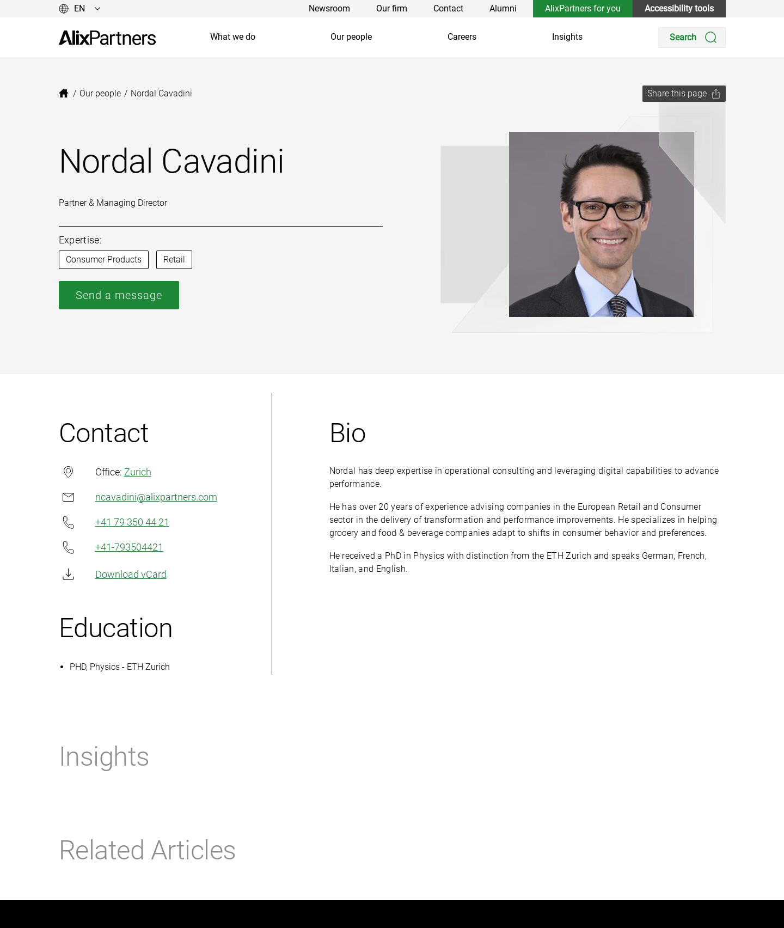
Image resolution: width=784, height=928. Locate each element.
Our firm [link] (391, 8)
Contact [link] (448, 8)
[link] (107, 37)
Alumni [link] (503, 8)
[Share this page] (684, 94)
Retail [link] (174, 259)
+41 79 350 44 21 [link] (114, 522)
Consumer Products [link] (104, 259)
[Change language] (80, 8)
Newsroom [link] (329, 8)
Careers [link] (462, 37)
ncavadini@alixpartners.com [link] (138, 497)
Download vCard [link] (113, 574)
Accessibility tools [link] (679, 8)
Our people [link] (351, 37)
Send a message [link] (119, 295)
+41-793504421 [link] (111, 547)
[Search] (692, 37)
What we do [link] (232, 37)
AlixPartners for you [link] (583, 8)
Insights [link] (567, 37)
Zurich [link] (137, 472)
